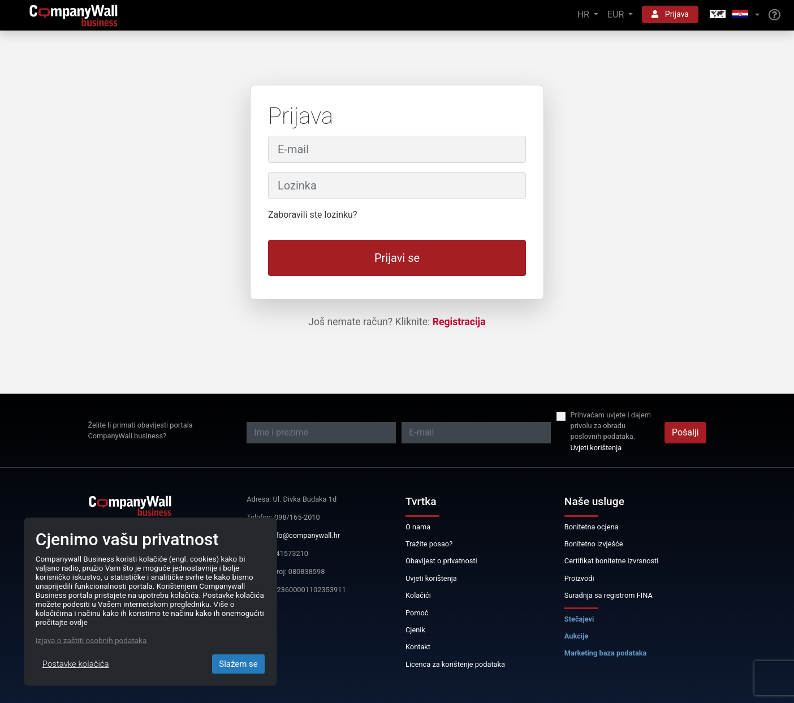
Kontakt (417, 646)
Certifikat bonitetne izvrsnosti (611, 561)
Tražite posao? (428, 544)
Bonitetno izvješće (593, 544)
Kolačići (418, 595)
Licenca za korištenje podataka (455, 664)
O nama (417, 527)
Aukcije (576, 636)
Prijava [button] (670, 14)
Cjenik (415, 630)
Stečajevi (579, 619)
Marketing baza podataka (605, 653)
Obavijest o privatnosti (441, 561)
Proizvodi (579, 578)
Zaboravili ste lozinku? (312, 214)
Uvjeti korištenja (596, 447)
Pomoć (417, 613)
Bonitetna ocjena (591, 527)
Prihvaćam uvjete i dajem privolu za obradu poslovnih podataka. (610, 426)
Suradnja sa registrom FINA (608, 595)
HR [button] (584, 14)
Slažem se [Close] (238, 664)
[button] (733, 15)
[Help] (774, 15)
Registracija (459, 321)
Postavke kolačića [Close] (75, 664)
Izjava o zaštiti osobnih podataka (91, 640)
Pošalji (685, 432)
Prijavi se (397, 258)
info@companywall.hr (305, 535)
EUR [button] (616, 14)
